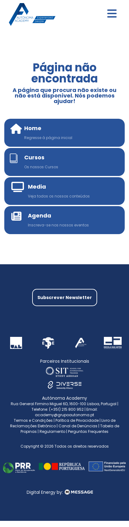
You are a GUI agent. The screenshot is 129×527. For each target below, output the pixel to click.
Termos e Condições (33, 420)
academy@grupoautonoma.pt (64, 414)
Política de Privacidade (77, 420)
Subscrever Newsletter (64, 297)
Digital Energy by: (64, 492)
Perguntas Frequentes (88, 431)
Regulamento (52, 431)
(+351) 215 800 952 (67, 409)
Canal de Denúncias (78, 426)
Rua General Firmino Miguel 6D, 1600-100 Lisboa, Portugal (63, 403)
